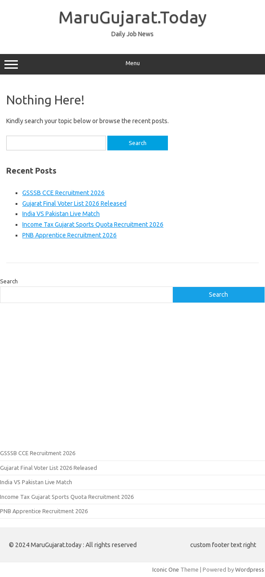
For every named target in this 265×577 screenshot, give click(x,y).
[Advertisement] (132, 374)
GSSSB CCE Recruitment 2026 (63, 192)
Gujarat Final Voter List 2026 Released (74, 203)
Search (9, 281)
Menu (132, 64)
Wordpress (249, 569)
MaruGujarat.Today (132, 17)
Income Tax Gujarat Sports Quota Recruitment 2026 (92, 224)
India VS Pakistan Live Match (61, 213)
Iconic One (165, 569)
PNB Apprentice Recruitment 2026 (69, 235)
